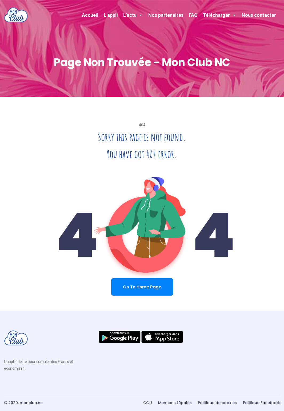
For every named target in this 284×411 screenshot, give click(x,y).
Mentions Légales (175, 402)
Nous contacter (259, 15)
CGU (147, 402)
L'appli (111, 15)
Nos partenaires (165, 15)
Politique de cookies (217, 402)
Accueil (90, 15)
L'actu (133, 15)
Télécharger (219, 15)
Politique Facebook (261, 402)
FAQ (193, 15)
